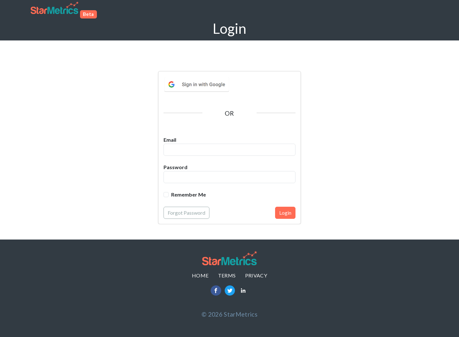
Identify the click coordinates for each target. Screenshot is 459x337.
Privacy (256, 275)
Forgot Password (186, 213)
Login (285, 213)
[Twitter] (230, 290)
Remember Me (188, 194)
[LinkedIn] (243, 291)
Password (175, 167)
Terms (227, 275)
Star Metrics (54, 8)
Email (170, 140)
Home (200, 275)
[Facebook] (216, 290)
